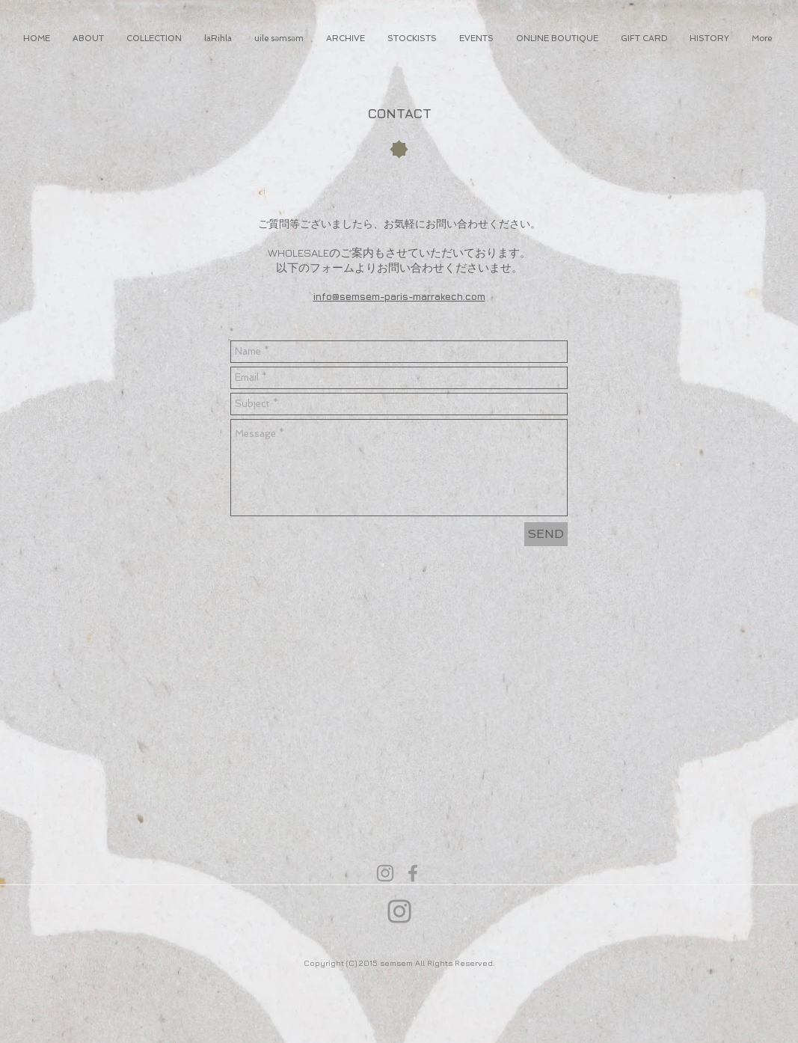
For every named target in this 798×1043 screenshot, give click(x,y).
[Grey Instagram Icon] (385, 873)
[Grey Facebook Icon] (413, 873)
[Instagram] (399, 911)
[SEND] (546, 534)
